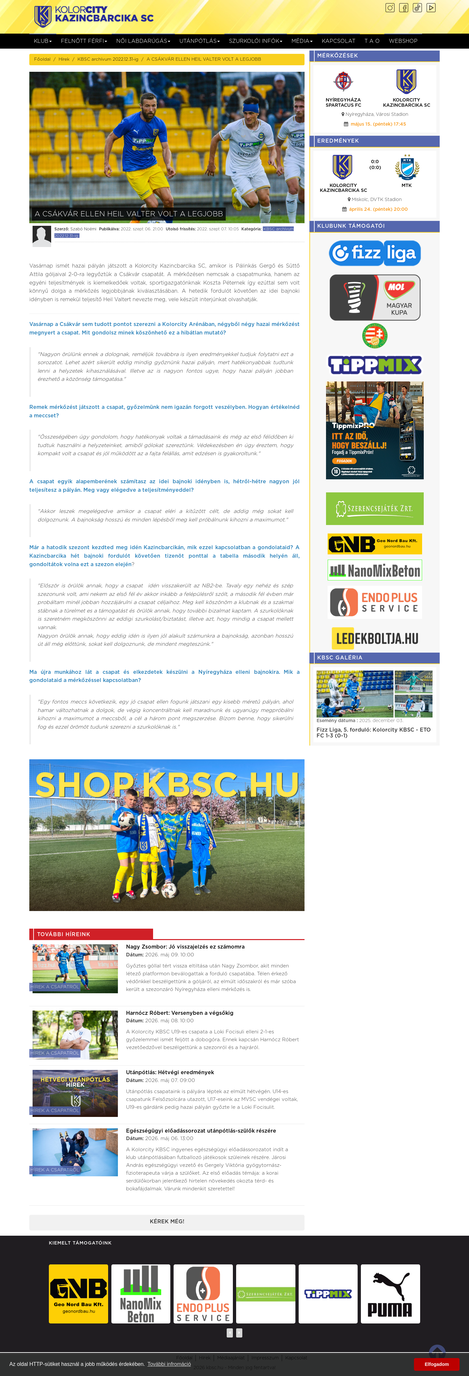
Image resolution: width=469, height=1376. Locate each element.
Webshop (403, 41)
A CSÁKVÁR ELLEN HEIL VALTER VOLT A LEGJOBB (204, 59)
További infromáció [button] (169, 1364)
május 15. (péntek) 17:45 (378, 124)
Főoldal (42, 59)
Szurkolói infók (255, 41)
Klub (43, 41)
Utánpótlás (199, 41)
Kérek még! (167, 1221)
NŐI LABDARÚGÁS (143, 41)
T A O (372, 41)
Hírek (64, 59)
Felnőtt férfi (84, 41)
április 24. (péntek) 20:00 (378, 209)
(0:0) (375, 167)
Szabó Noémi (83, 229)
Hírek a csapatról (54, 987)
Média (302, 41)
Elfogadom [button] (437, 1364)
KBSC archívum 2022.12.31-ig (108, 59)
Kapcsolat (338, 41)
